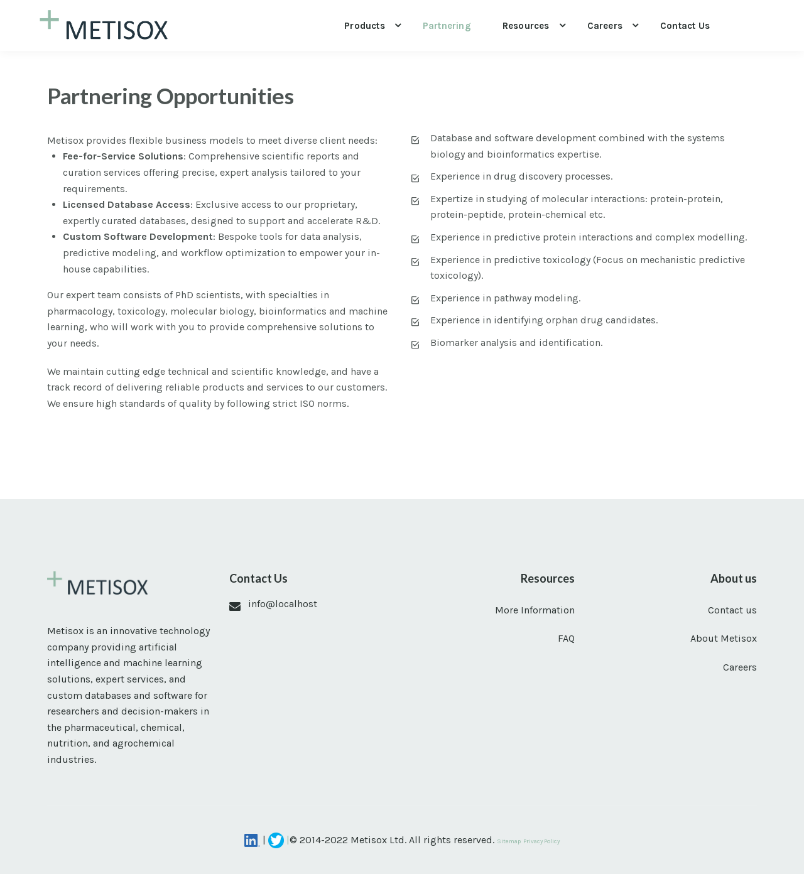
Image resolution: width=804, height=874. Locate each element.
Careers (604, 25)
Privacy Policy (541, 841)
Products (364, 25)
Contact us (685, 25)
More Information (535, 610)
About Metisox (723, 638)
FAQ (566, 638)
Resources (526, 25)
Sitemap (509, 841)
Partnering (447, 25)
